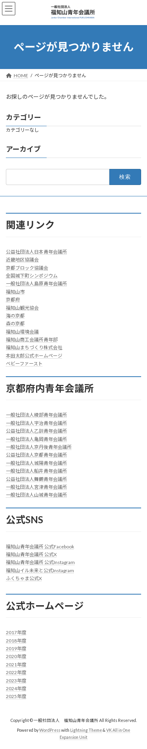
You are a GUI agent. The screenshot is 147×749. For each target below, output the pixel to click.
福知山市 (15, 291)
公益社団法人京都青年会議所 (36, 455)
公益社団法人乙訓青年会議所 (36, 431)
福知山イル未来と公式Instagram (40, 570)
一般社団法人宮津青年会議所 (36, 487)
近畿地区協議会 (22, 260)
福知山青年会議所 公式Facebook (40, 546)
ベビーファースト (24, 363)
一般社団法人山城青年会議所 (36, 495)
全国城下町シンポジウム (32, 276)
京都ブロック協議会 (27, 267)
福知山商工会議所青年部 (32, 340)
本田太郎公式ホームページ (34, 355)
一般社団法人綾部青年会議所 (36, 415)
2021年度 (16, 664)
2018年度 (16, 640)
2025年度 (16, 696)
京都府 (13, 300)
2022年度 (16, 672)
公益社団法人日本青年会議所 (36, 251)
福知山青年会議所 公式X (31, 554)
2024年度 (16, 688)
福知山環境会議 (22, 331)
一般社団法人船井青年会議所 (36, 471)
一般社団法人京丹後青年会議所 (39, 447)
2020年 (14, 656)
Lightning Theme (86, 729)
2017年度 (16, 632)
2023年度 (16, 680)
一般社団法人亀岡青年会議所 (36, 439)
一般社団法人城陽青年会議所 (36, 463)
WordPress (49, 729)
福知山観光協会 (22, 307)
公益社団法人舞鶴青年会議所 (36, 479)
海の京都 (15, 315)
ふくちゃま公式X (24, 578)
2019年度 (16, 648)
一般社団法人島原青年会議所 (36, 284)
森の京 (13, 323)
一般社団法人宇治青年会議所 (36, 423)
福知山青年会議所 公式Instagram (40, 562)
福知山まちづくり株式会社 (34, 347)
